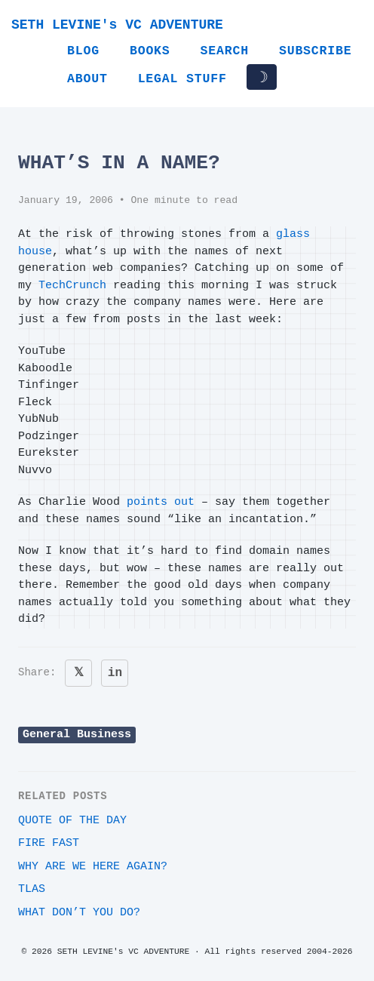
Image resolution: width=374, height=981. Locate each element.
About (87, 79)
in (115, 673)
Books (150, 51)
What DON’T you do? (79, 912)
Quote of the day (72, 820)
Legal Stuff (182, 79)
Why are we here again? (92, 866)
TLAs (31, 889)
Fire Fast (48, 843)
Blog (83, 51)
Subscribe (315, 51)
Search (225, 51)
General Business (77, 734)
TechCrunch (72, 285)
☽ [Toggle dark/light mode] (261, 77)
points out (161, 502)
